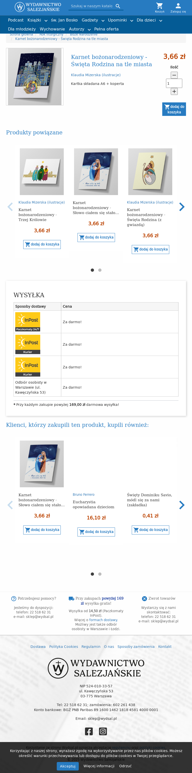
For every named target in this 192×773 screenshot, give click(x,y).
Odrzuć (125, 766)
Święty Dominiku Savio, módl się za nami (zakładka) (149, 500)
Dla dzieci (146, 20)
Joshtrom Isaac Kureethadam (157, 17)
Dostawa (38, 646)
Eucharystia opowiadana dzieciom (93, 504)
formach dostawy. (103, 619)
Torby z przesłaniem (161, 26)
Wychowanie (52, 29)
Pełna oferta (106, 29)
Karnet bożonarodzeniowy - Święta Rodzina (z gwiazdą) (146, 217)
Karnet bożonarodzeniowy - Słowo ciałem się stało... (96, 207)
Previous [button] (10, 207)
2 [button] (99, 270)
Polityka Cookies (63, 646)
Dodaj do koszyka (174, 109)
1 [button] (92, 270)
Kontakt (165, 646)
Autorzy (76, 29)
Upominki (117, 20)
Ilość (174, 67)
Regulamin (91, 646)
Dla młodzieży (22, 29)
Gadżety (90, 20)
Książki (34, 20)
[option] (42, 201)
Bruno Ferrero (83, 494)
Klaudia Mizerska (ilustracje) (95, 74)
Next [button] (181, 207)
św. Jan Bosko (64, 20)
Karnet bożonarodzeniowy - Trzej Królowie (37, 214)
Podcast (16, 20)
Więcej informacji (100, 766)
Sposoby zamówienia (136, 646)
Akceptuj (68, 766)
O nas (109, 646)
